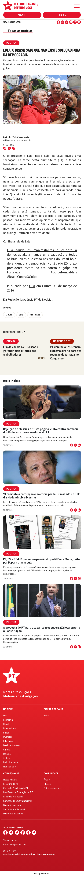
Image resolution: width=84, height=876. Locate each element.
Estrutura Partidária (13, 796)
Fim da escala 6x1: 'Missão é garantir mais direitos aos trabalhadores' (21, 350)
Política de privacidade (14, 844)
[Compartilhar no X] (75, 445)
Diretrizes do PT (53, 709)
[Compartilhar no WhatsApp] (13, 148)
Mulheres (7, 737)
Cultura (7, 749)
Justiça (6, 758)
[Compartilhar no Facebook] (4, 148)
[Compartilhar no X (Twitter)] (9, 148)
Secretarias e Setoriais (14, 809)
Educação (8, 741)
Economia (8, 720)
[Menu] (77, 6)
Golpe (9, 314)
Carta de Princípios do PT (15, 788)
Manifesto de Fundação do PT (18, 792)
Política (11, 423)
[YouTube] (71, 22)
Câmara (10, 341)
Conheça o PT (11, 773)
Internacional (9, 728)
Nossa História (10, 779)
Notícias (8, 709)
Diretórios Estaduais (13, 813)
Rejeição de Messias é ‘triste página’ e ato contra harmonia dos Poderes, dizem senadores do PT (41, 430)
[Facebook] (58, 22)
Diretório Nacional (12, 805)
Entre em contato (52, 788)
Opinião (7, 754)
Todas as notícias (18, 31)
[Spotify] (79, 22)
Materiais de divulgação (20, 696)
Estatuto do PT (10, 784)
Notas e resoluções (17, 692)
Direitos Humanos (12, 745)
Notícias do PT (62, 341)
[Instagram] (62, 22)
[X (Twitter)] (66, 22)
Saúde (6, 732)
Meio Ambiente (10, 762)
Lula (32, 286)
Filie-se (62, 15)
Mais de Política (11, 381)
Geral (46, 715)
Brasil (6, 724)
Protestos (35, 314)
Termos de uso (10, 840)
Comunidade (51, 773)
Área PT (22, 15)
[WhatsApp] (75, 22)
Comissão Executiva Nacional (17, 801)
